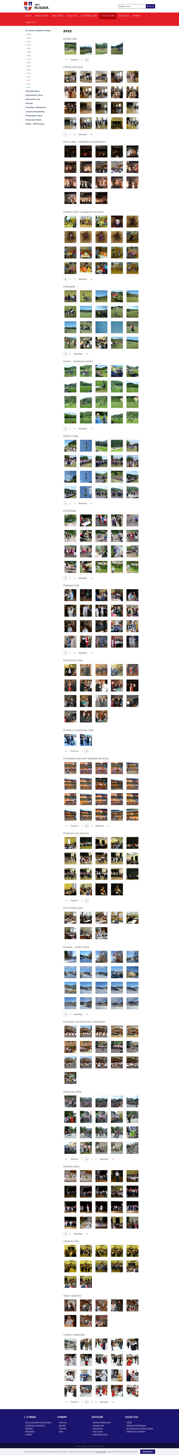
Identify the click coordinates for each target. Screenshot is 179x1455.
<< (66, 60)
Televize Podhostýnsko (102, 1422)
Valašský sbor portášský (135, 1431)
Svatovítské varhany (100, 1434)
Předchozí (74, 60)
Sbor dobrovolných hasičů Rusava (139, 1428)
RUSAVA (41, 7)
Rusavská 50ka (98, 1425)
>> (91, 134)
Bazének (62, 1425)
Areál (61, 1431)
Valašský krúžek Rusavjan (136, 1425)
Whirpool (62, 1422)
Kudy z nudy (98, 1431)
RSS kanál (29, 1428)
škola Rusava (98, 1428)
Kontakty (28, 1434)
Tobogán (62, 1428)
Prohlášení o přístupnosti (35, 1425)
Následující (83, 134)
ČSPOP (129, 1422)
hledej (150, 6)
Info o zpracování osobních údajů (38, 1422)
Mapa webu (29, 1431)
